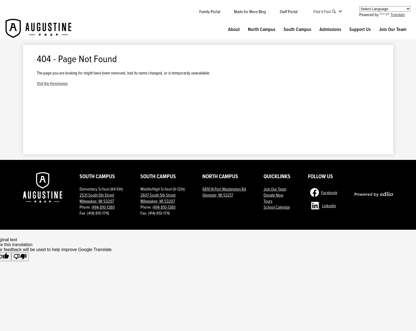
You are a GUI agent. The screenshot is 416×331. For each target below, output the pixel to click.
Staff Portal (289, 11)
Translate (392, 14)
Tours (268, 201)
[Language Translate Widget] (385, 8)
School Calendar (277, 207)
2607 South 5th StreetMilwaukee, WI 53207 (158, 198)
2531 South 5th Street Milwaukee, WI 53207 (97, 198)
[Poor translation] (20, 256)
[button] (234, 29)
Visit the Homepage (52, 83)
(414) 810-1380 (103, 207)
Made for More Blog (250, 11)
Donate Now (273, 195)
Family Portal (209, 11)
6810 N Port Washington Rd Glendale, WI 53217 (224, 192)
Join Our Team (275, 189)
